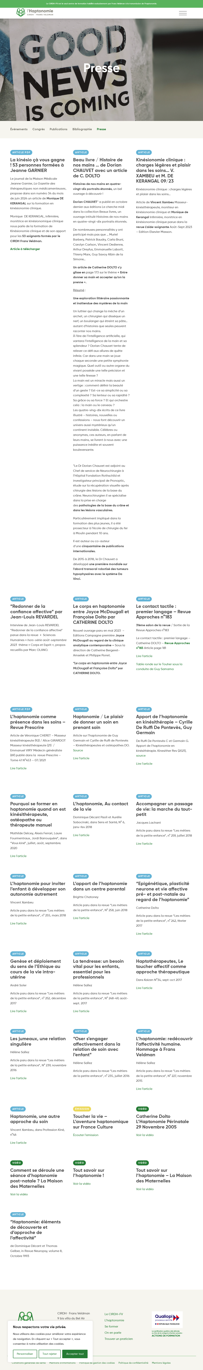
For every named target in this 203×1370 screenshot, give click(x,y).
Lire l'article (144, 763)
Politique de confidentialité (133, 1363)
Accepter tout (75, 1354)
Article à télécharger (25, 249)
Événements (18, 129)
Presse (101, 129)
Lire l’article (144, 656)
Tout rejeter (50, 1354)
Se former (111, 1326)
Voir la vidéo (145, 1135)
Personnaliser (25, 1354)
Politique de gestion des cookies (97, 1363)
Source (78, 750)
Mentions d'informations (62, 1363)
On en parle (113, 1332)
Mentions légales (161, 1363)
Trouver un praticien (119, 1339)
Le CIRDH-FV (114, 1314)
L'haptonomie (114, 1320)
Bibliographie (82, 129)
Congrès (38, 129)
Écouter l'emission (85, 1135)
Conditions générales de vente (29, 1363)
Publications (58, 129)
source (141, 755)
